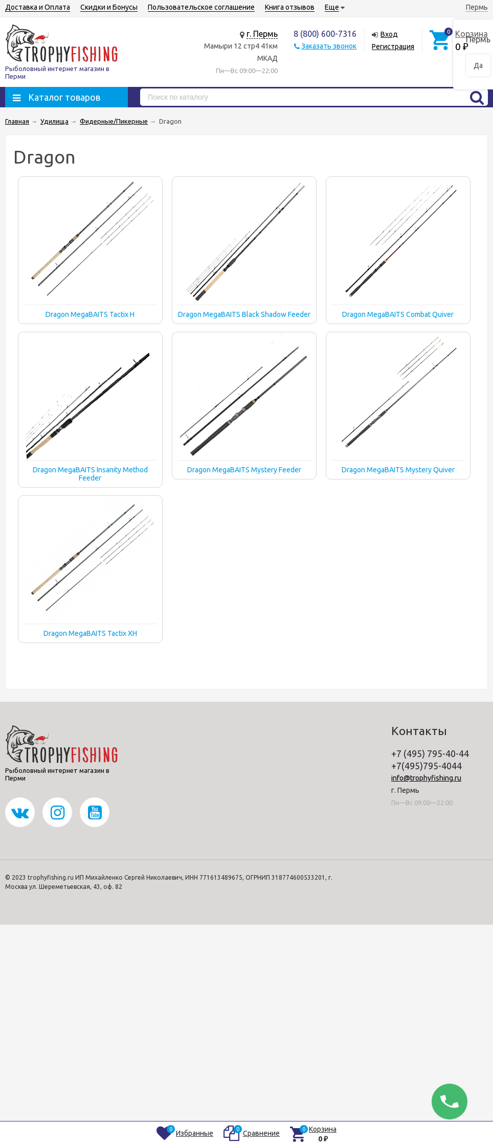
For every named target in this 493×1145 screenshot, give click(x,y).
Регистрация (393, 46)
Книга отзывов (290, 7)
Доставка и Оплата (37, 7)
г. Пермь (262, 33)
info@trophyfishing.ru (426, 778)
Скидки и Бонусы (109, 7)
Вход (389, 34)
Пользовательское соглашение (201, 7)
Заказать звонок (328, 46)
